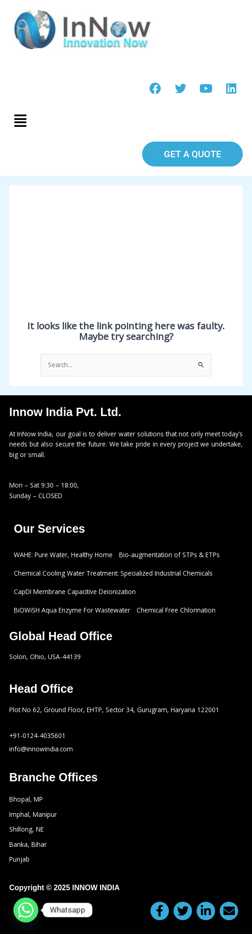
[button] (126, 120)
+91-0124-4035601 (37, 735)
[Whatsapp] (25, 910)
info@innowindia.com (41, 748)
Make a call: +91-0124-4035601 (126, 63)
